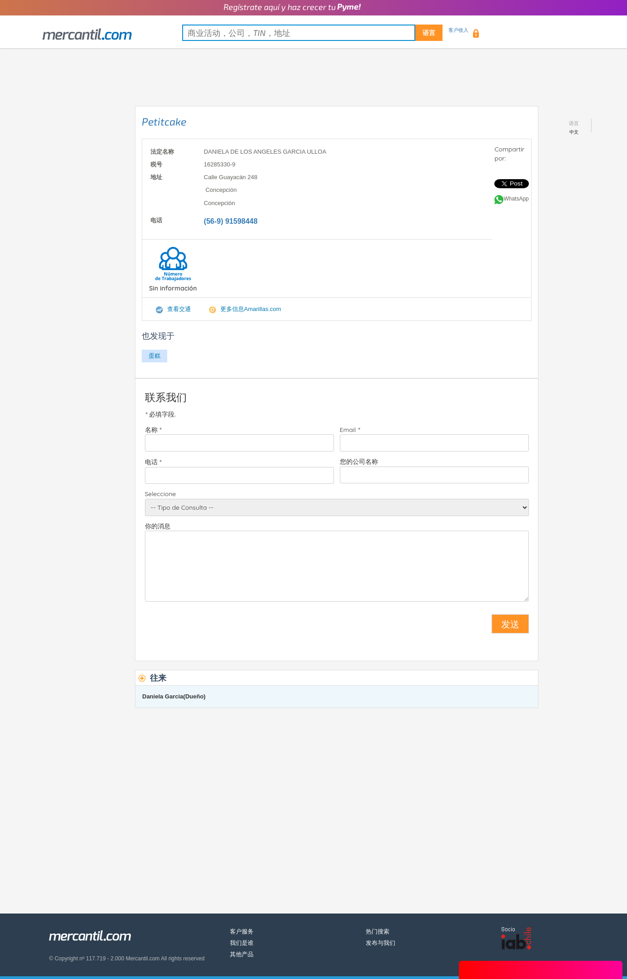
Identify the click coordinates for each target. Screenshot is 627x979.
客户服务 (242, 931)
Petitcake (164, 121)
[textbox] (312, 33)
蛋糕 (154, 355)
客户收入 (458, 30)
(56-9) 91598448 (231, 221)
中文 (573, 132)
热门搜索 (377, 931)
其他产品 (242, 954)
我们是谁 (242, 942)
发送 (510, 623)
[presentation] (214, 627)
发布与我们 (380, 942)
